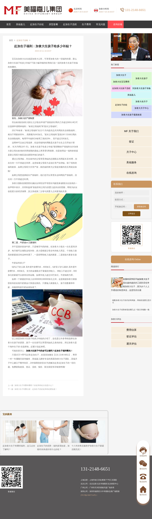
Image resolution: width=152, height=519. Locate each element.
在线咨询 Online (133, 259)
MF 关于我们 (131, 131)
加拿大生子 (121, 75)
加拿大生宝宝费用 (121, 82)
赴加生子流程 (70, 24)
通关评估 (131, 343)
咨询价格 (115, 24)
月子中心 (131, 152)
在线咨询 (131, 172)
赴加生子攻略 (22, 40)
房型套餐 (53, 24)
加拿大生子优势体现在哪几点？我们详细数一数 (130, 310)
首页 (8, 24)
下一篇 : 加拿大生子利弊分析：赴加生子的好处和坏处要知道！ (32, 389)
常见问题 (100, 24)
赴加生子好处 (37, 24)
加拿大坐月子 (142, 101)
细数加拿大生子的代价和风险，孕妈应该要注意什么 (131, 300)
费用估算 (131, 329)
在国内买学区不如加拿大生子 (136, 279)
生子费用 (86, 24)
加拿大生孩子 (142, 78)
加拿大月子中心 (142, 108)
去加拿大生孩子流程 (121, 88)
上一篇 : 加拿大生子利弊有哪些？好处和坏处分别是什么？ (31, 385)
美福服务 (131, 162)
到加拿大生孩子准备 (141, 88)
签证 (131, 141)
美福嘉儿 (20, 24)
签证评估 (131, 336)
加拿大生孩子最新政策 (131, 115)
